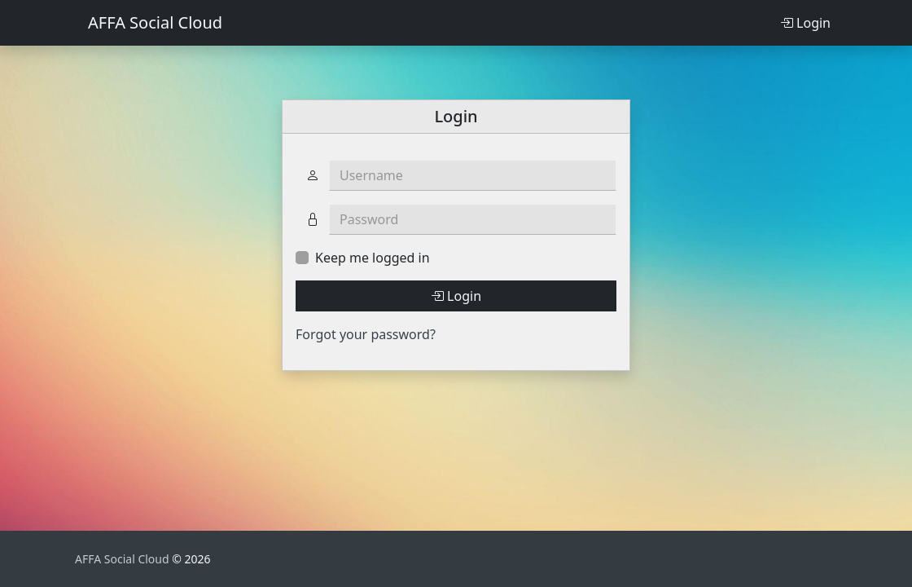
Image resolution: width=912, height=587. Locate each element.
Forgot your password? (366, 334)
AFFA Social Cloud (155, 22)
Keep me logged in (372, 258)
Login (805, 23)
